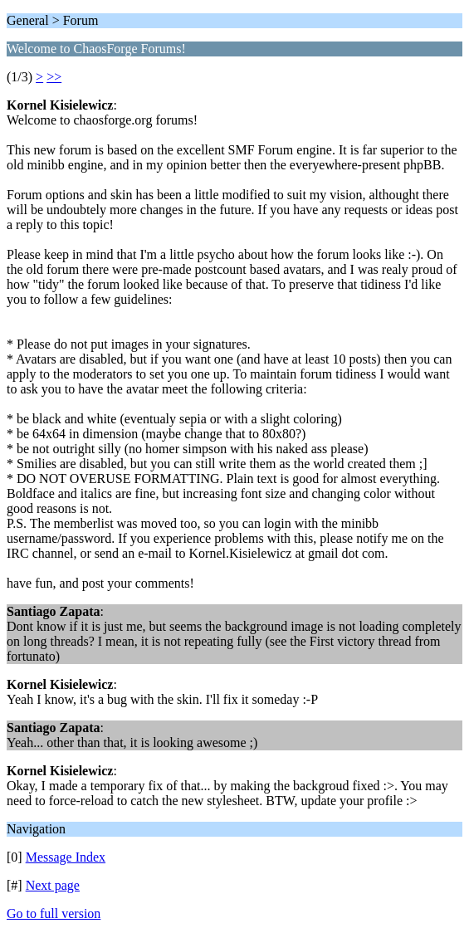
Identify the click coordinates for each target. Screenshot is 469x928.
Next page (53, 885)
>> (53, 77)
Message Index (65, 857)
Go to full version (53, 913)
